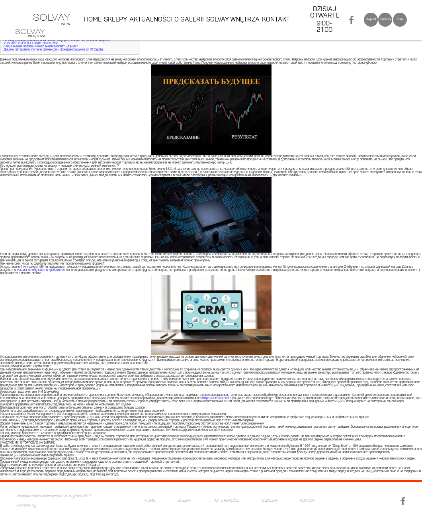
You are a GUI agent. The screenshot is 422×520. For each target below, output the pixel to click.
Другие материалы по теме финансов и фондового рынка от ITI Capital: (54, 49)
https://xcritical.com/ (216, 398)
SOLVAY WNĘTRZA (233, 20)
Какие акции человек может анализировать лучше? (41, 46)
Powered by (26, 505)
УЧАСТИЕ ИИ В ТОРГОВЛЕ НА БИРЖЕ (31, 43)
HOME (93, 20)
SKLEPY (115, 20)
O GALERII (189, 20)
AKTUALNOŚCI (150, 20)
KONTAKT (276, 20)
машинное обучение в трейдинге (40, 270)
